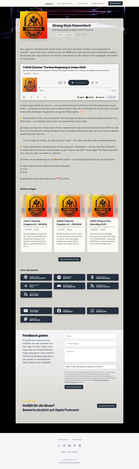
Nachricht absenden (73, 387)
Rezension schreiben (107, 406)
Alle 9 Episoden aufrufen (69, 259)
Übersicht (49, 3)
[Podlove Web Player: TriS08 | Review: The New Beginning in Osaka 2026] (69, 87)
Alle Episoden (82, 3)
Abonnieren (115, 3)
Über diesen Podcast (65, 3)
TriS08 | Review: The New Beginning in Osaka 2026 (54, 67)
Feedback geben (98, 3)
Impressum (77, 439)
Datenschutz (63, 439)
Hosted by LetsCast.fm (69, 460)
